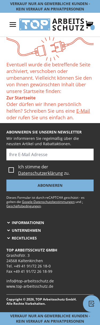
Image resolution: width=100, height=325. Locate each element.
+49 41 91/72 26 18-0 (32, 266)
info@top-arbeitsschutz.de (30, 280)
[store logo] (51, 24)
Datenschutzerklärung (40, 173)
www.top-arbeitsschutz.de (29, 286)
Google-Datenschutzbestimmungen (48, 202)
